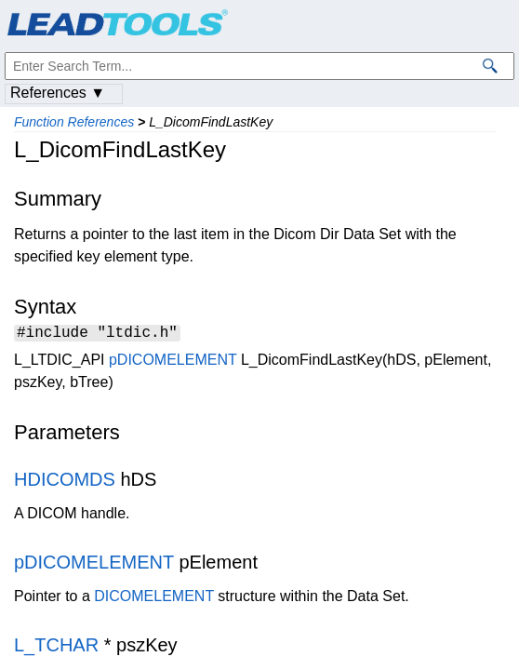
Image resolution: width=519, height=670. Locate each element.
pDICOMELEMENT (173, 362)
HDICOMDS (64, 482)
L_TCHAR (56, 647)
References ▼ (57, 92)
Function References (74, 121)
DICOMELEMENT (154, 599)
